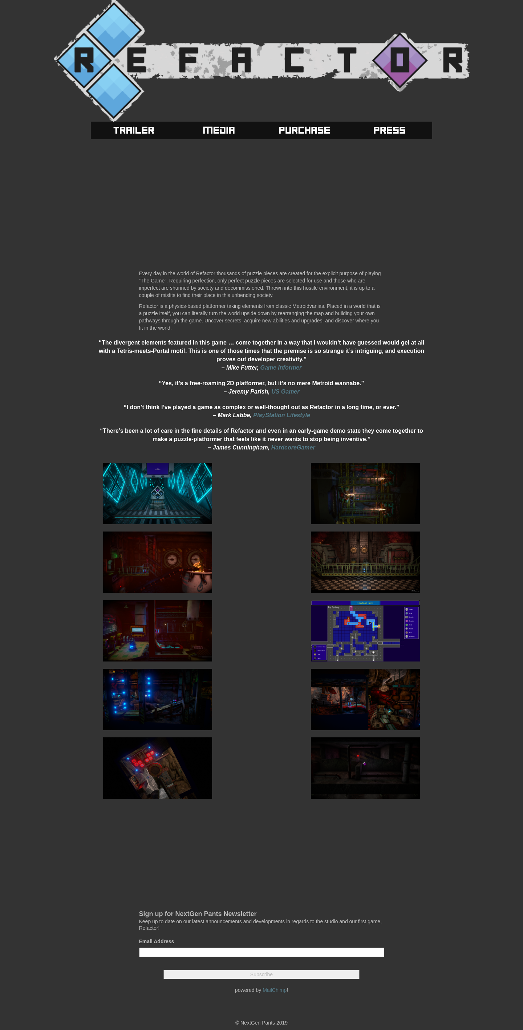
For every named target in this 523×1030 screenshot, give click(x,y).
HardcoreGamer (293, 447)
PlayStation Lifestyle (281, 415)
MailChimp (275, 990)
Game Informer (280, 368)
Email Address (156, 941)
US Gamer (285, 391)
